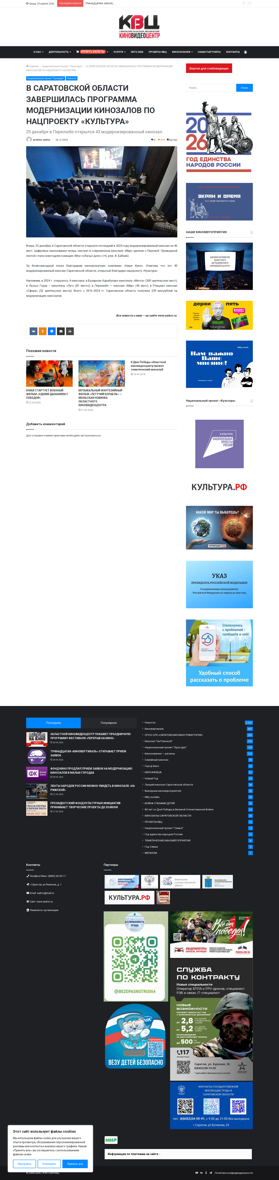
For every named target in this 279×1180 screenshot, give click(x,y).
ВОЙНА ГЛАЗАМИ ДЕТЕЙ (160, 803)
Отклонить (49, 1163)
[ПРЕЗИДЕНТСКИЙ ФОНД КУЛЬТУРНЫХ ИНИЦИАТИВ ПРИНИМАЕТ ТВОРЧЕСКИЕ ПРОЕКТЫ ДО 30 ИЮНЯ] (36, 808)
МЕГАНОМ (151, 852)
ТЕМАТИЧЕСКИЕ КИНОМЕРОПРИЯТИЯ (167, 840)
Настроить (24, 1163)
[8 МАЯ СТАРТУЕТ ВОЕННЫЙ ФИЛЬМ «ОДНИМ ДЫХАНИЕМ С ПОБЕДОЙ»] (49, 373)
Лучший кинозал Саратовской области (169, 784)
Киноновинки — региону (160, 753)
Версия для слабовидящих (209, 68)
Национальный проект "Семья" (164, 828)
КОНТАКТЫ (233, 51)
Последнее (53, 723)
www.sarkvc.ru (45, 901)
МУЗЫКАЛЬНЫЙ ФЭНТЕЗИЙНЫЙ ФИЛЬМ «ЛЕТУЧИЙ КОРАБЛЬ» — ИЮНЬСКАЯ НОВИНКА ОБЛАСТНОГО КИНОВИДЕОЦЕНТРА (100, 398)
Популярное (109, 723)
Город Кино (152, 765)
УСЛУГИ (118, 51)
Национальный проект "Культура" (62, 66)
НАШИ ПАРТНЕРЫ (209, 51)
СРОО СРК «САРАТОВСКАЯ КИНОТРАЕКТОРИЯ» (174, 734)
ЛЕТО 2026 (137, 51)
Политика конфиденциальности (234, 1172)
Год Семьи (151, 846)
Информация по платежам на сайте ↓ (134, 1154)
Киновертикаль (154, 728)
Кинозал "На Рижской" (159, 741)
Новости (71, 78)
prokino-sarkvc (41, 139)
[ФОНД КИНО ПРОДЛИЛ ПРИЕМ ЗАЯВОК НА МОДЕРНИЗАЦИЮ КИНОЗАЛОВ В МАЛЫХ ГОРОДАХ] (36, 774)
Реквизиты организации (44, 910)
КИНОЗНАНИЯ (181, 51)
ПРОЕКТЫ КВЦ (158, 51)
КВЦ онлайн (152, 796)
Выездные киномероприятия (163, 790)
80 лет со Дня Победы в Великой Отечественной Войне (179, 809)
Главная (32, 66)
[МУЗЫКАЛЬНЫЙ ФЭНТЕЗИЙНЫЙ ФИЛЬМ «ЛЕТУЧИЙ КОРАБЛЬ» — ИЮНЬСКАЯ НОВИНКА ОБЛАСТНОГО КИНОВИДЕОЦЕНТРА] (101, 373)
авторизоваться (91, 435)
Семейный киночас (156, 759)
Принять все (75, 1163)
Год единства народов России (164, 834)
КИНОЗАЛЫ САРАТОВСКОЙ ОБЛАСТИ (168, 815)
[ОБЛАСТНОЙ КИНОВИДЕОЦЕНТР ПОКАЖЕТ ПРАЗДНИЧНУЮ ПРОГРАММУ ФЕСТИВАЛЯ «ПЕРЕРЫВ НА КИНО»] (36, 739)
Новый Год (151, 778)
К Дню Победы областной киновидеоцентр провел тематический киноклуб (148, 366)
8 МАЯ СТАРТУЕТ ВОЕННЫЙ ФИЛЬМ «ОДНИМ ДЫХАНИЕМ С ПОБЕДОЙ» (47, 394)
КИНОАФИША (153, 772)
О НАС (37, 51)
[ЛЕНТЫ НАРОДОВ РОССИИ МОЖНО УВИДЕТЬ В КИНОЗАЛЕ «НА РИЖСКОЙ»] (36, 791)
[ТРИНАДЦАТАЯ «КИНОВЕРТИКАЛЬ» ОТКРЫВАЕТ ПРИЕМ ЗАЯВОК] (36, 756)
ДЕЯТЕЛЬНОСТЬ (59, 51)
